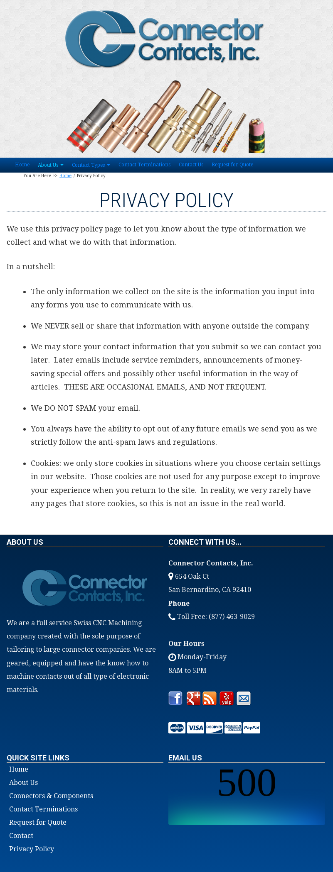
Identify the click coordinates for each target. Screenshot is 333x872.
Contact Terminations (144, 165)
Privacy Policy (31, 849)
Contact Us (191, 165)
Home (22, 165)
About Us (48, 165)
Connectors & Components (51, 796)
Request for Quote (232, 165)
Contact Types (88, 165)
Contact (21, 836)
